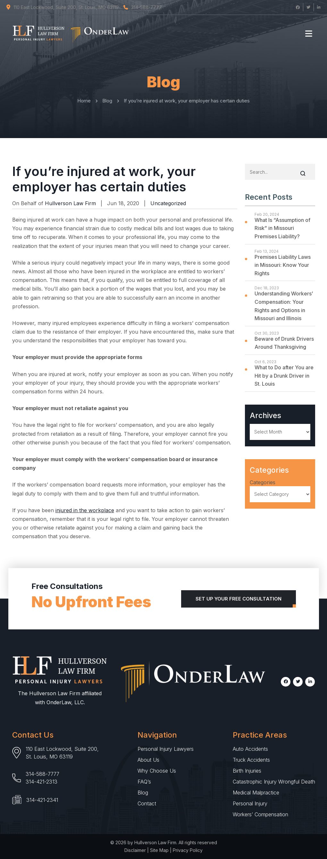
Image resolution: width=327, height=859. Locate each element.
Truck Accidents (251, 760)
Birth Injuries (247, 770)
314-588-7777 (42, 774)
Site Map (159, 850)
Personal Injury (250, 803)
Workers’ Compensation (260, 814)
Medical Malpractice (256, 792)
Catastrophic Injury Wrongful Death (274, 781)
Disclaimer (135, 850)
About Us (148, 760)
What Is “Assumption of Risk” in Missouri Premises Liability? (282, 228)
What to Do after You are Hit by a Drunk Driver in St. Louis (284, 375)
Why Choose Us (157, 770)
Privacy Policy (188, 850)
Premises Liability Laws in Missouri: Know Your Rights (283, 265)
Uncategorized (168, 203)
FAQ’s (144, 781)
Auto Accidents (250, 749)
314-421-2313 (41, 781)
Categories (262, 482)
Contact (147, 803)
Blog (143, 792)
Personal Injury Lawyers (166, 749)
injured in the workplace (84, 510)
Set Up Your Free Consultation (238, 599)
